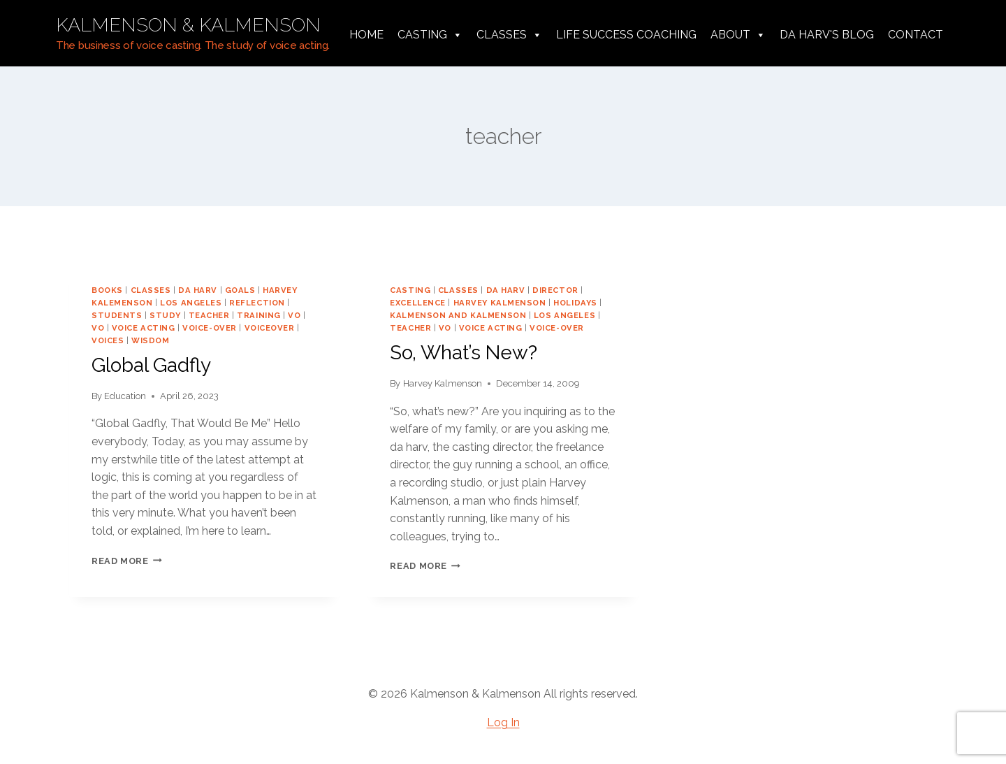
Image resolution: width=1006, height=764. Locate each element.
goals (240, 290)
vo (98, 328)
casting (410, 290)
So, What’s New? (463, 352)
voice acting (143, 328)
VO (294, 315)
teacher (209, 315)
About (738, 35)
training (258, 315)
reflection (257, 303)
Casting (430, 35)
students (117, 315)
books (107, 290)
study (165, 315)
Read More (127, 561)
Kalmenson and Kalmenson (458, 315)
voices (108, 340)
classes (151, 290)
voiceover (270, 328)
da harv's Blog (827, 34)
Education (125, 396)
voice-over (209, 328)
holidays (575, 303)
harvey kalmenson (499, 303)
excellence (418, 303)
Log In (503, 722)
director (555, 290)
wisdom (150, 340)
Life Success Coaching (626, 34)
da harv (197, 290)
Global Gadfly (151, 365)
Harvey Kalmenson (442, 383)
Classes (509, 35)
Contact (915, 34)
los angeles (190, 303)
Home (366, 34)
